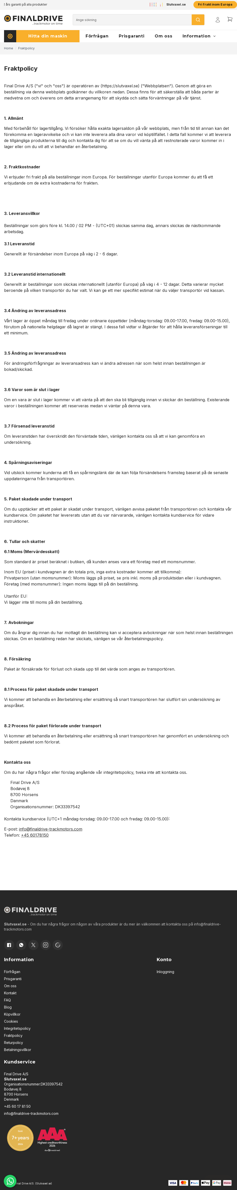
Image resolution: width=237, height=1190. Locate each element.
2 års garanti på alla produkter (26, 4)
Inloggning (165, 972)
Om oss (10, 986)
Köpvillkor (12, 1014)
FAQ (7, 1000)
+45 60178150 (35, 835)
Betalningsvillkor (17, 1049)
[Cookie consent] (58, 945)
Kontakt (10, 993)
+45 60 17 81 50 (17, 1106)
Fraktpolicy (13, 1035)
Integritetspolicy (17, 1028)
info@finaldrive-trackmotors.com (50, 829)
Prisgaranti (13, 979)
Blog (8, 1007)
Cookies (11, 1021)
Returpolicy (13, 1042)
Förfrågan (12, 972)
